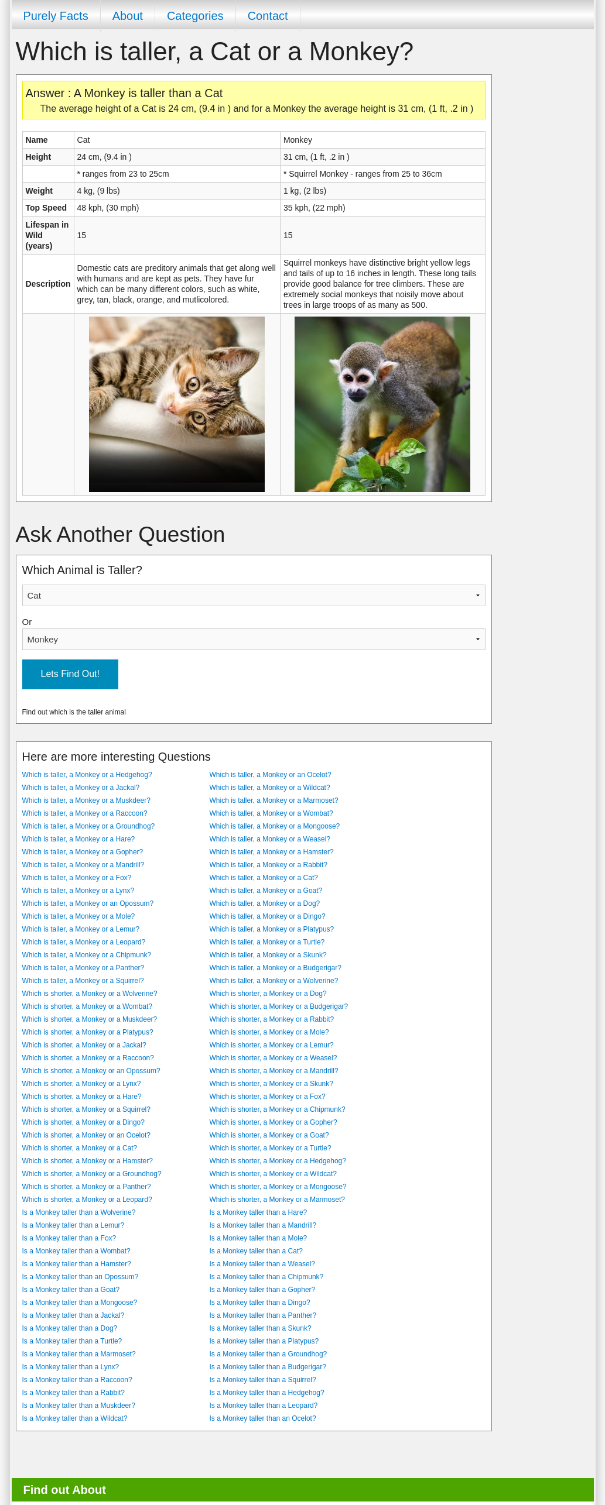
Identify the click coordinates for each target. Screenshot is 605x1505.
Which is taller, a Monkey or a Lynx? (78, 890)
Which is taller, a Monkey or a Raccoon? (85, 813)
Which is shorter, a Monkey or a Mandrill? (274, 1071)
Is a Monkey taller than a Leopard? (264, 1405)
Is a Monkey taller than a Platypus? (264, 1341)
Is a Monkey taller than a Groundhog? (268, 1354)
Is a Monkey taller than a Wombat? (76, 1251)
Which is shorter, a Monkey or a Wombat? (87, 1006)
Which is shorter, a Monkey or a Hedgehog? (278, 1161)
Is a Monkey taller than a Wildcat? (75, 1418)
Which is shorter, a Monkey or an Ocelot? (86, 1135)
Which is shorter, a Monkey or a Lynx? (81, 1084)
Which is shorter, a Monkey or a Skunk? (271, 1084)
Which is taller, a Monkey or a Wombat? (271, 813)
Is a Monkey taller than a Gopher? (263, 1290)
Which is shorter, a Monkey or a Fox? (268, 1096)
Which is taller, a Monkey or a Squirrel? (83, 981)
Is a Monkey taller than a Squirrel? (263, 1380)
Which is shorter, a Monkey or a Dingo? (83, 1122)
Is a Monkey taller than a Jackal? (73, 1315)
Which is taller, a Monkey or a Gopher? (82, 852)
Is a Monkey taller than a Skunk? (261, 1328)
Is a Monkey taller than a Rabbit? (73, 1393)
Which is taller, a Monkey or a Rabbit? (268, 865)
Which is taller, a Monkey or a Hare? (78, 839)
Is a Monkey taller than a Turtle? (72, 1341)
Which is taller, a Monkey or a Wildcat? (270, 788)
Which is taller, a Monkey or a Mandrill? (83, 865)
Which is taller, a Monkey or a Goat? (266, 890)
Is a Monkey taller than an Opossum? (80, 1277)
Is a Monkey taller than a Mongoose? (80, 1302)
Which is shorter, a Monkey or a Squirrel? (86, 1109)
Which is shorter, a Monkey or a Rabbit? (272, 1019)
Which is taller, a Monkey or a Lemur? (81, 929)
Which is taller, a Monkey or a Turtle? (267, 942)
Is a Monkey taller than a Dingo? (260, 1302)
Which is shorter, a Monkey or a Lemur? (272, 1045)
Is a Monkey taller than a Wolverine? (79, 1212)
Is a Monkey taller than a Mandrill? (263, 1225)
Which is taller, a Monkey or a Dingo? (268, 916)
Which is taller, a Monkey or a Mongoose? (275, 826)
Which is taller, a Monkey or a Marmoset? (274, 800)
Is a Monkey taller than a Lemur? (73, 1225)
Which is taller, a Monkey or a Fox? (77, 878)
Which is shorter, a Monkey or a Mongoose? (278, 1187)
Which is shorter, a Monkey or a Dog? (268, 993)
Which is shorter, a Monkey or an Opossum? (91, 1071)
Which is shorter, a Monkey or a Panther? (86, 1187)
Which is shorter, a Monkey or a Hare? (82, 1096)
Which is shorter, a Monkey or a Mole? (269, 1032)
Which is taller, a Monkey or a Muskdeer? (86, 800)
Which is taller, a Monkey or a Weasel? (270, 839)
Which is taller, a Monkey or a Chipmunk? (87, 955)
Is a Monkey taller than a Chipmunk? (267, 1277)
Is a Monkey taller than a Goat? (71, 1290)
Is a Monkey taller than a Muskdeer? (78, 1405)
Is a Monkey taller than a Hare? (258, 1212)
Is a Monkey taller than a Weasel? (263, 1264)
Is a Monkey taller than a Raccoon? (77, 1380)
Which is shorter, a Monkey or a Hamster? (87, 1161)
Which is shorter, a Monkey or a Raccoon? (88, 1058)
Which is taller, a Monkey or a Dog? (265, 903)
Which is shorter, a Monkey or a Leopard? (87, 1199)
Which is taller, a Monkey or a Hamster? (272, 852)
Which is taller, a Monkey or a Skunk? (268, 955)
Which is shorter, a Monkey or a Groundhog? (92, 1174)
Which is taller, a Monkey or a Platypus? (272, 929)
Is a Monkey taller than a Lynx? (70, 1367)
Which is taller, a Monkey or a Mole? (78, 916)
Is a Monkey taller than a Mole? (258, 1238)
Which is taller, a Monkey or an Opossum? (88, 903)
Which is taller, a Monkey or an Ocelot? (270, 775)
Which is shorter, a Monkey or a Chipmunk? (278, 1109)
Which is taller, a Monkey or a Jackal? (81, 788)
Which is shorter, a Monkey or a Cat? (80, 1148)
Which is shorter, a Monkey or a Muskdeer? (90, 1019)
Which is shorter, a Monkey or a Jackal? (84, 1045)
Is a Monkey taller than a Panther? (263, 1315)
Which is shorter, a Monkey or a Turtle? (270, 1148)
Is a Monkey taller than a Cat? (256, 1251)
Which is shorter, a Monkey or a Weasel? (273, 1058)
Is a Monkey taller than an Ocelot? (263, 1418)
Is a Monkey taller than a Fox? (69, 1238)
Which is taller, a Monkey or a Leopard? (84, 942)
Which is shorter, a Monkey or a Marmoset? (277, 1199)
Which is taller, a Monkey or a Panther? (83, 968)
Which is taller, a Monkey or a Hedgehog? (87, 775)
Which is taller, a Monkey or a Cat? (264, 878)
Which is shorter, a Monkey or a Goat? (269, 1135)
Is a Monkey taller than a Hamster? (76, 1264)
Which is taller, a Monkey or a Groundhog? (88, 826)
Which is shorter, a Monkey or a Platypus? (87, 1032)
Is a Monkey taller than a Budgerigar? (268, 1367)
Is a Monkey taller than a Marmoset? (79, 1354)
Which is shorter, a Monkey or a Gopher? (273, 1122)
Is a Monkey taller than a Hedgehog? (267, 1393)
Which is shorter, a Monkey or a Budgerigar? (279, 1006)
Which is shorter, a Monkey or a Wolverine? (90, 993)
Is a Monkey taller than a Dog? (70, 1328)
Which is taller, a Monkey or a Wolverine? (274, 981)
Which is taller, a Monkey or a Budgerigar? (275, 968)
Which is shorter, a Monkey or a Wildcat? (273, 1174)
